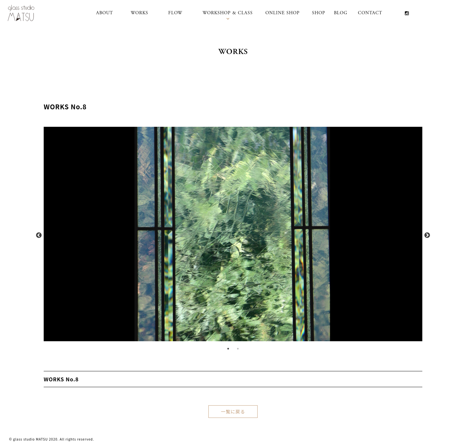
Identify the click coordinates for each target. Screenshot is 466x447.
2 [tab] (238, 348)
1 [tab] (228, 348)
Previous (39, 235)
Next (427, 235)
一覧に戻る (233, 411)
